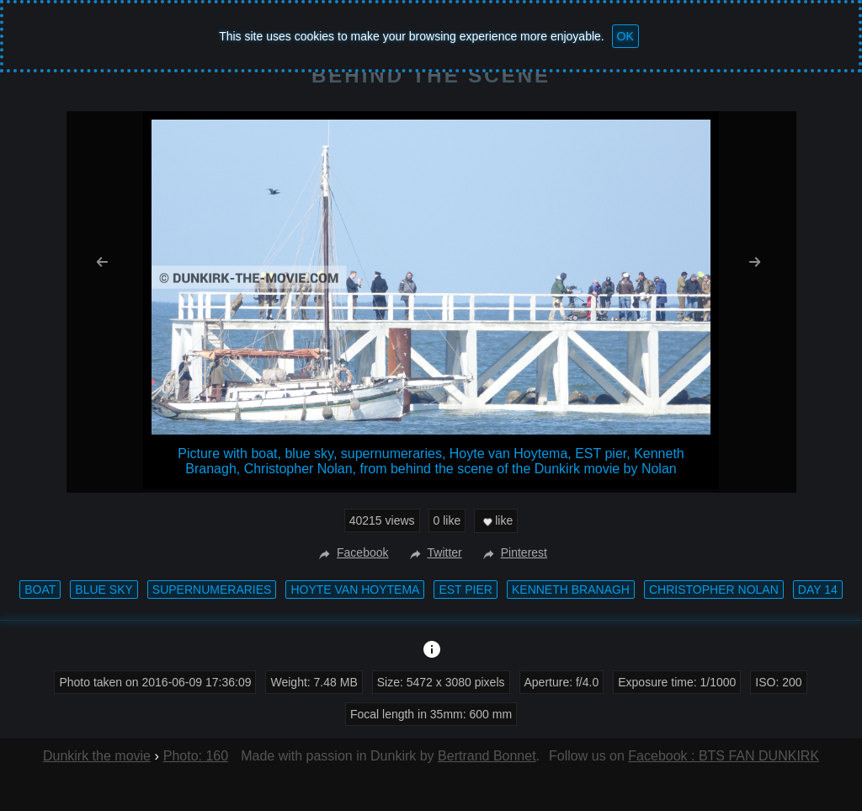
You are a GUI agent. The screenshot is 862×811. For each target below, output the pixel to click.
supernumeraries (212, 589)
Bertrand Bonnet (487, 756)
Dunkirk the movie (97, 756)
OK (625, 36)
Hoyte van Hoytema (354, 589)
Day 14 (818, 589)
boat (40, 589)
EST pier (465, 589)
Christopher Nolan (714, 589)
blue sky (103, 589)
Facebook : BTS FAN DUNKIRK (723, 756)
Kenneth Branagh (571, 589)
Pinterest (513, 552)
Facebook (351, 552)
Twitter (434, 552)
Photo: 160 (195, 756)
